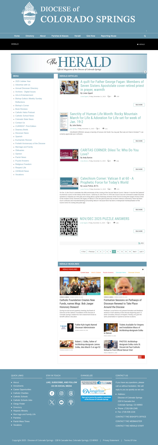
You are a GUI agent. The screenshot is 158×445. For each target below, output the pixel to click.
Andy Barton (84, 161)
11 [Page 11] (118, 252)
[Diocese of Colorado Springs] (79, 13)
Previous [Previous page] (91, 252)
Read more (139, 105)
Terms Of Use (130, 440)
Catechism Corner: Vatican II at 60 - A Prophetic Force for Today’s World (69, 183)
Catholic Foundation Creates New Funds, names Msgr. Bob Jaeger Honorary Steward (77, 303)
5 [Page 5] (97, 252)
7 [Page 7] (103, 252)
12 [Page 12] (122, 252)
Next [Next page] (134, 252)
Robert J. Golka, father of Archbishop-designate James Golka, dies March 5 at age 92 (87, 344)
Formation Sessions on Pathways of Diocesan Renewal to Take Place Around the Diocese (123, 303)
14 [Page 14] (130, 252)
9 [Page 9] (110, 252)
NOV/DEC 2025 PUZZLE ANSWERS (69, 226)
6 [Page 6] (100, 252)
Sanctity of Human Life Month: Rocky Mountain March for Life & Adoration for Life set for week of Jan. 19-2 (64, 122)
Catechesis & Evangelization (133, 294)
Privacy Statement (111, 440)
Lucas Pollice (84, 189)
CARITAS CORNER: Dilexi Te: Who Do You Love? (69, 155)
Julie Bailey (73, 128)
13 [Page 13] (126, 252)
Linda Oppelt (84, 96)
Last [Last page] (141, 252)
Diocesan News (93, 294)
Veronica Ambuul (64, 297)
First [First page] (84, 252)
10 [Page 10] (114, 252)
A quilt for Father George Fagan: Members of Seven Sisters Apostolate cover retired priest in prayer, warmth (69, 87)
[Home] (137, 44)
